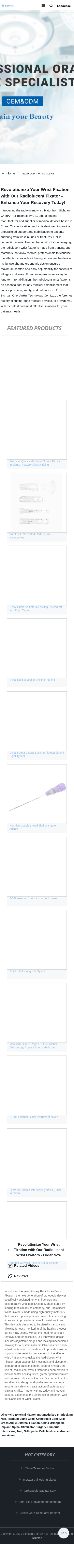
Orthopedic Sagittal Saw (40, 1490)
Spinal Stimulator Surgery (29, 1427)
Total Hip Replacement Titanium (40, 1501)
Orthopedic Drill (34, 1431)
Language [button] (64, 5)
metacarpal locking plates (40, 1479)
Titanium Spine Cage (21, 1418)
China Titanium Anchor (40, 1468)
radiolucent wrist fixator (38, 173)
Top (64, 1533)
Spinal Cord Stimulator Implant (40, 1512)
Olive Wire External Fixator (18, 1414)
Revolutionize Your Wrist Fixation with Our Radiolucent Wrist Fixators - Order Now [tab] (36, 1250)
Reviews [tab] (18, 1276)
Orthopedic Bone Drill (50, 1418)
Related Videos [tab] (23, 1265)
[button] (43, 6)
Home (11, 173)
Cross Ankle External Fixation (20, 1422)
